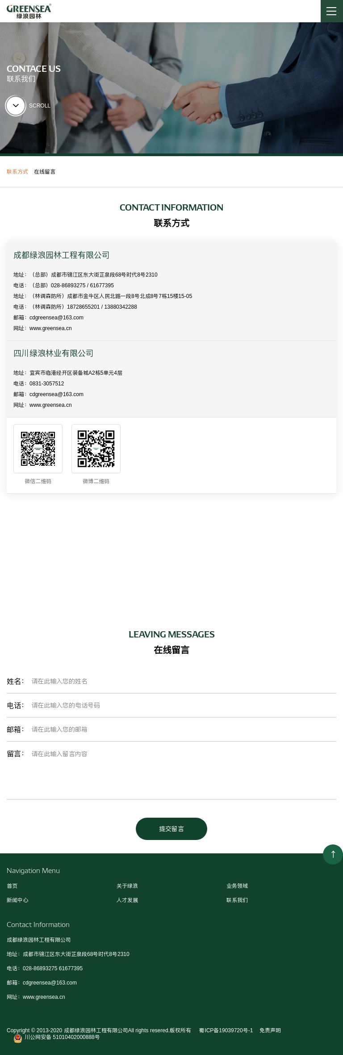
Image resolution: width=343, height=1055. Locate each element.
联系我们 (237, 900)
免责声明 (270, 1030)
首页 (12, 886)
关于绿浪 (127, 886)
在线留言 (44, 172)
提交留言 (171, 828)
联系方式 (17, 172)
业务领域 (237, 886)
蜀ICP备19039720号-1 (225, 1030)
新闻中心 (17, 900)
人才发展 (127, 900)
